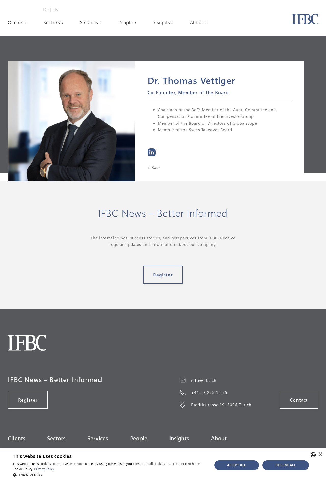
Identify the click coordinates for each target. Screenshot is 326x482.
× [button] (320, 454)
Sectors (51, 22)
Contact (299, 400)
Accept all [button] (236, 465)
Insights (161, 22)
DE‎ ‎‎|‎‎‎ (47, 10)
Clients (16, 22)
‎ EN (55, 10)
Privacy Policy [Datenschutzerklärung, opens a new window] (44, 469)
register (163, 275)
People (125, 22)
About (196, 22)
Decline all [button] (285, 465)
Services (89, 22)
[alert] (163, 465)
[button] (19, 22)
